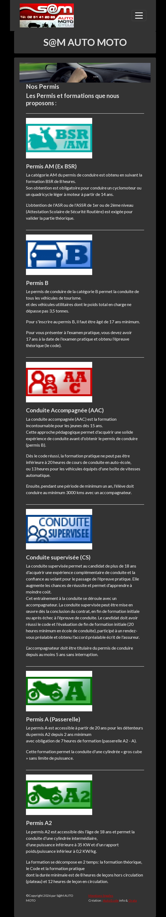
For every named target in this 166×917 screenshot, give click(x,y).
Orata (132, 900)
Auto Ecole (111, 900)
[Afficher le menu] (139, 15)
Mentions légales (100, 896)
